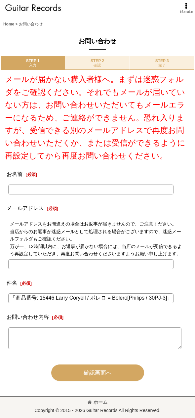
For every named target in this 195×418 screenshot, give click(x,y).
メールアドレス (25, 208)
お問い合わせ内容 (28, 317)
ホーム (97, 402)
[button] (186, 8)
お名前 (14, 174)
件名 (12, 283)
